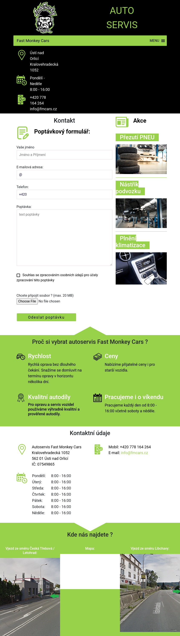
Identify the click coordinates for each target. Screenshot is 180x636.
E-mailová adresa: (64, 171)
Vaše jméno (64, 151)
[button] (154, 40)
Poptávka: (64, 236)
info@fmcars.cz (43, 109)
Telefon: (64, 190)
